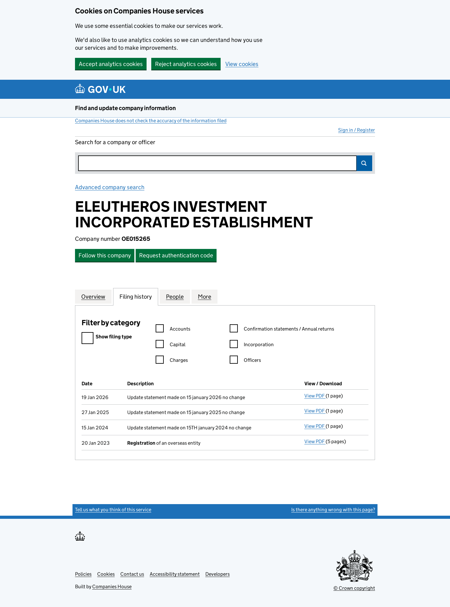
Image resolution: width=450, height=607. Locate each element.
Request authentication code (176, 255)
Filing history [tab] (135, 296)
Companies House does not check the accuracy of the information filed (151, 121)
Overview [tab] (93, 296)
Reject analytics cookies (186, 64)
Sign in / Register (356, 130)
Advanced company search (109, 187)
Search (364, 163)
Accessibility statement (175, 574)
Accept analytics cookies (111, 64)
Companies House (112, 586)
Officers (245, 361)
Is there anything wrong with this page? (333, 510)
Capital (170, 345)
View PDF (315, 396)
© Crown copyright (354, 588)
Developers (217, 574)
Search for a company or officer (115, 142)
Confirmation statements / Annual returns (282, 330)
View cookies (241, 64)
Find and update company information (125, 108)
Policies (83, 574)
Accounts (173, 330)
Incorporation (252, 345)
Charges (172, 361)
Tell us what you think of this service (113, 510)
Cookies (106, 574)
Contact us (132, 574)
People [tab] (175, 296)
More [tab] (204, 296)
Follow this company (104, 255)
